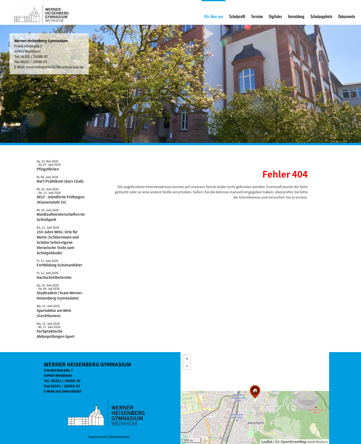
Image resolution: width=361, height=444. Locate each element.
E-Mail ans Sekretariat (62, 391)
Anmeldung (296, 16)
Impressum (97, 436)
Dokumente (346, 16)
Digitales (275, 16)
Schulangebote (321, 16)
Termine (257, 16)
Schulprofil (237, 16)
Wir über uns (213, 16)
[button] (255, 391)
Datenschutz (119, 436)
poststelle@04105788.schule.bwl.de (55, 67)
